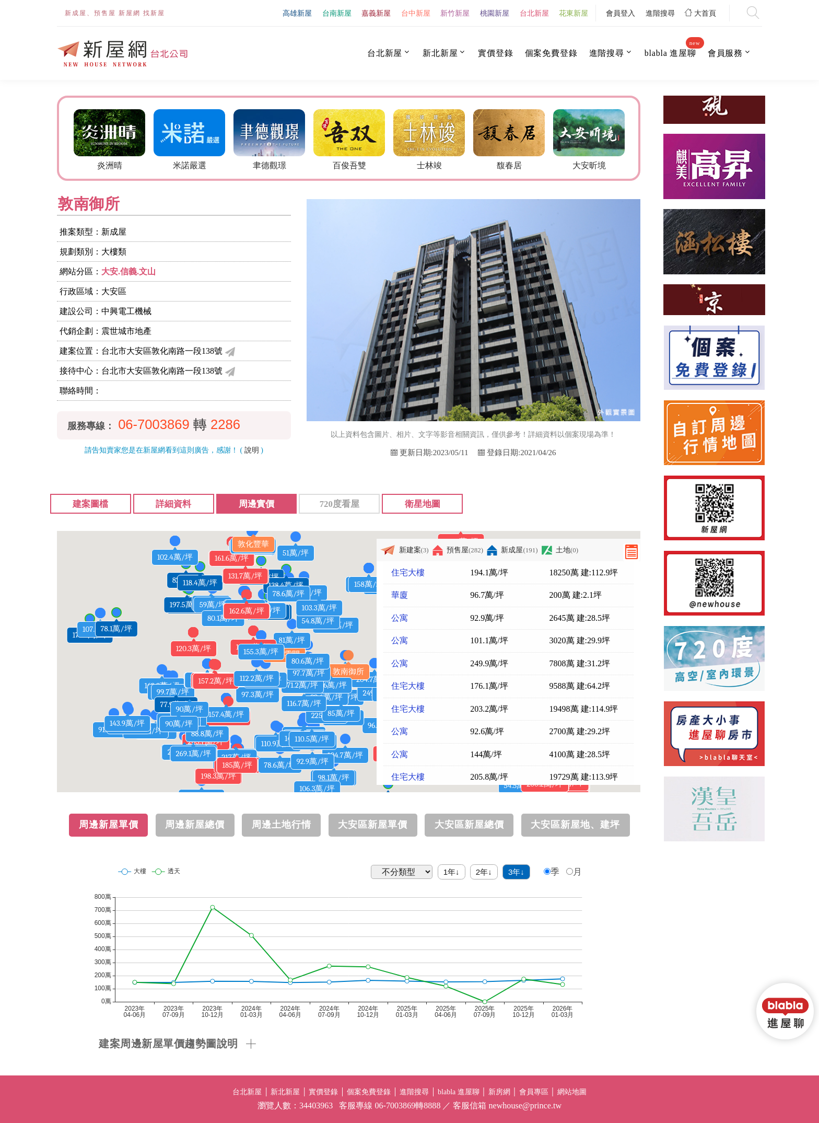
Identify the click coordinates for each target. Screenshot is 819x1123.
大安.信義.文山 (128, 271)
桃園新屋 (494, 13)
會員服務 (725, 53)
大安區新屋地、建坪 (575, 824)
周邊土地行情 (281, 824)
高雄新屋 (297, 13)
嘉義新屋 (376, 13)
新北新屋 (440, 53)
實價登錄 (495, 53)
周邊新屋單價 (108, 824)
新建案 (404, 550)
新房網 (499, 1092)
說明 (251, 450)
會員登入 (620, 13)
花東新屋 (573, 13)
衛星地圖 (422, 504)
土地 (560, 550)
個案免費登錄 (551, 53)
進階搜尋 (660, 13)
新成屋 (512, 550)
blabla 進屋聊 (670, 52)
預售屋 (457, 550)
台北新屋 (534, 13)
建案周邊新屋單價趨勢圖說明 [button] (168, 1043)
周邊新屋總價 (195, 824)
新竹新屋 (455, 13)
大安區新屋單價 (372, 824)
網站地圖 (572, 1092)
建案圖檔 (90, 504)
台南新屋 (337, 13)
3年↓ (516, 871)
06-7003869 (154, 424)
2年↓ (484, 871)
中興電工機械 (126, 311)
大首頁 (700, 13)
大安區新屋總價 (469, 824)
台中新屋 (415, 13)
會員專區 (533, 1092)
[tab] (369, 1043)
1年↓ (451, 871)
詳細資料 (173, 504)
